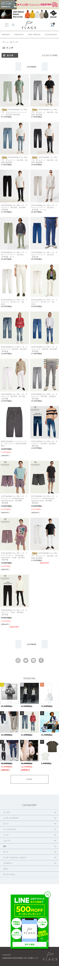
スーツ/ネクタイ (9, 829)
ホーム (5, 42)
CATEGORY (19, 35)
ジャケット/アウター (11, 818)
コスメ (5, 868)
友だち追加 (29, 944)
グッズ (5, 852)
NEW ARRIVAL (34, 35)
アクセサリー (8, 863)
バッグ (5, 835)
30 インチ (14, 42)
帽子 (5, 846)
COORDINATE (51, 35)
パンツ (5, 823)
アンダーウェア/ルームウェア (14, 857)
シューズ (6, 840)
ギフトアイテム (9, 874)
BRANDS (6, 35)
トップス (6, 812)
